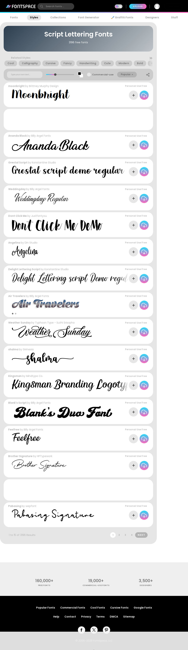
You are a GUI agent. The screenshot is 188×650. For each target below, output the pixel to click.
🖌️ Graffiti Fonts (122, 17)
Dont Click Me (17, 216)
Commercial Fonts (72, 607)
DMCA (114, 616)
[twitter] (94, 630)
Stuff (174, 17)
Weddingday (17, 189)
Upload (138, 6)
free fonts (44, 585)
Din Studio (31, 242)
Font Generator (88, 17)
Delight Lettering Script (24, 269)
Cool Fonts (97, 607)
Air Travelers (16, 296)
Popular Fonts (45, 607)
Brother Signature (20, 456)
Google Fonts (143, 607)
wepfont (31, 506)
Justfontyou (39, 216)
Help (56, 616)
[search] (55, 6)
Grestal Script (17, 162)
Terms (100, 616)
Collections (58, 17)
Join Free (173, 6)
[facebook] (81, 630)
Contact (70, 616)
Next (141, 534)
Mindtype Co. (34, 376)
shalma (13, 349)
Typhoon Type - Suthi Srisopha (55, 322)
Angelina (14, 242)
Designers (152, 17)
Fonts (14, 17)
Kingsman (15, 376)
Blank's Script (17, 403)
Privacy (86, 616)
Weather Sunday (19, 322)
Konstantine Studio (44, 162)
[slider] (55, 74)
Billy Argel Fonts (41, 136)
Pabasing (14, 506)
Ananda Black (17, 136)
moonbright (16, 86)
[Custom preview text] (24, 74)
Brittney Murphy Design (44, 86)
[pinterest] (106, 630)
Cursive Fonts (119, 607)
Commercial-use (102, 74)
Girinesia (28, 349)
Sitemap (129, 616)
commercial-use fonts (96, 585)
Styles (34, 17)
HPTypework (44, 456)
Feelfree (13, 429)
